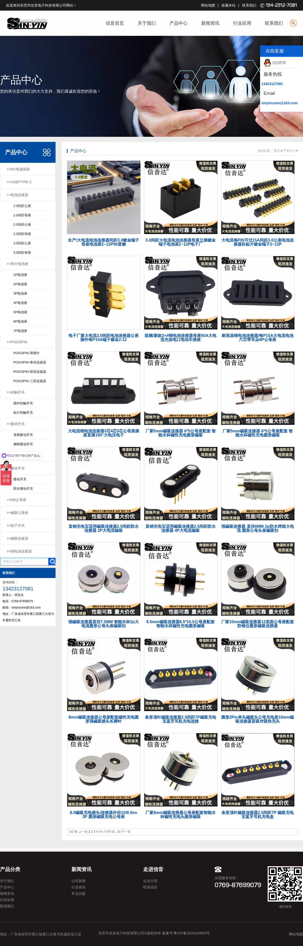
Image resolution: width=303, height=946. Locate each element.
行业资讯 (78, 887)
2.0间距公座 (22, 206)
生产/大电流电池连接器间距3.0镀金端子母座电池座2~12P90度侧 (103, 242)
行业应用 (242, 23)
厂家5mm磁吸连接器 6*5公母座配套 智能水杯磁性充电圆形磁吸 (180, 433)
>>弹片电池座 (17, 264)
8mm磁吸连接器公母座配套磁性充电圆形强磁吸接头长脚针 (103, 719)
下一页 (126, 831)
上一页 (83, 831)
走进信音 (153, 869)
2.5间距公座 (22, 224)
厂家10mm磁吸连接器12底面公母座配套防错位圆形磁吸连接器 (257, 624)
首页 (277, 150)
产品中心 (178, 23)
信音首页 (115, 23)
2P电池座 (20, 284)
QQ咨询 (275, 62)
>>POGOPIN (17, 342)
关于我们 (147, 23)
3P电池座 (20, 293)
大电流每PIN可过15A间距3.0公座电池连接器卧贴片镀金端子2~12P (257, 242)
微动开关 (20, 479)
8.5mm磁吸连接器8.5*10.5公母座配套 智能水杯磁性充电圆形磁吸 (180, 624)
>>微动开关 (16, 468)
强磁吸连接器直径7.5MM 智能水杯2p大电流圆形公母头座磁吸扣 (103, 624)
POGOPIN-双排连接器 (29, 372)
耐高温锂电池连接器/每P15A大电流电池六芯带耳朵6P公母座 (257, 337)
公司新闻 (78, 881)
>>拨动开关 (16, 424)
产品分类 (10, 869)
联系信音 (150, 887)
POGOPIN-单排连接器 (29, 362)
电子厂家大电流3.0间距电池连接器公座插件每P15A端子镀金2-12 (103, 337)
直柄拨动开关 (23, 435)
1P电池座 (20, 275)
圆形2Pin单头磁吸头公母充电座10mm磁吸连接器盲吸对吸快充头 (257, 719)
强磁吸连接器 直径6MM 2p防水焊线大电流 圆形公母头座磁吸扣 (257, 528)
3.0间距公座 (22, 243)
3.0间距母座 (22, 252)
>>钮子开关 (16, 525)
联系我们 (249, 5)
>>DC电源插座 (18, 169)
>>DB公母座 (16, 500)
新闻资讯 (210, 23)
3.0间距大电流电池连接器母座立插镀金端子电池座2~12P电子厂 (180, 242)
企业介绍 (150, 881)
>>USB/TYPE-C (19, 182)
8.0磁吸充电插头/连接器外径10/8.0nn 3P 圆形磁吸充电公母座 (103, 814)
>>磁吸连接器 (17, 538)
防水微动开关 (23, 488)
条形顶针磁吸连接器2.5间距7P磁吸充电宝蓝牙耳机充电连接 (180, 719)
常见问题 (78, 893)
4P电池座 (20, 303)
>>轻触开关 (16, 392)
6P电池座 (20, 321)
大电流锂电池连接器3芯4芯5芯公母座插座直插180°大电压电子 (103, 433)
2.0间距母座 (22, 215)
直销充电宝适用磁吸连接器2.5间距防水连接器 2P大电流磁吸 (103, 528)
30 (118, 831)
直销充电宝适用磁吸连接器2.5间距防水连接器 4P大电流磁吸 (180, 528)
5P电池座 (20, 312)
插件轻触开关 (23, 403)
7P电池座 (20, 331)
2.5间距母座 (22, 234)
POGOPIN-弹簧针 (26, 353)
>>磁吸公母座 (17, 513)
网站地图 (208, 5)
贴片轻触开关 (23, 412)
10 (113, 831)
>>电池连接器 (17, 195)
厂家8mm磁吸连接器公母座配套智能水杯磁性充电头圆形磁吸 (180, 814)
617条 (74, 831)
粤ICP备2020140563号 (191, 933)
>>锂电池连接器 (19, 551)
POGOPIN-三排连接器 (29, 381)
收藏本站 (228, 5)
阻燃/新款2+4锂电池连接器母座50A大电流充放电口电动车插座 (181, 337)
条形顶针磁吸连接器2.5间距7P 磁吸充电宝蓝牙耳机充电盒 (257, 814)
